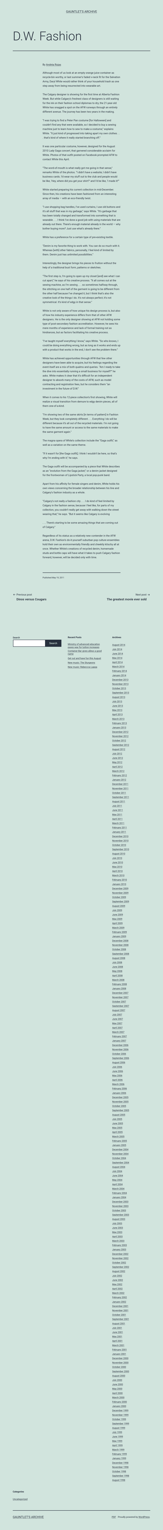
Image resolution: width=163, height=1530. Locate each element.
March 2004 (118, 1188)
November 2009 (120, 892)
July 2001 (117, 1328)
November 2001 (120, 1310)
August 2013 (118, 697)
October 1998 (119, 1471)
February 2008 (119, 984)
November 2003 (120, 1206)
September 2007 (120, 1006)
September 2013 (120, 692)
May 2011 (117, 814)
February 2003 (119, 1245)
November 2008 (120, 945)
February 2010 (119, 879)
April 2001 (117, 1341)
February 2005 (119, 1140)
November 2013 (120, 684)
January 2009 (119, 936)
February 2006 (119, 1088)
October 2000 (119, 1367)
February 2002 (119, 1297)
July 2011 (117, 805)
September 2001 (120, 1319)
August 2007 (118, 1010)
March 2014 (118, 666)
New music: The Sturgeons (81, 662)
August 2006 (118, 1062)
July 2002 (117, 1275)
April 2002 (117, 1288)
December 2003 (120, 1201)
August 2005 (118, 1114)
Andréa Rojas (53, 64)
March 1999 (118, 1449)
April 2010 (117, 871)
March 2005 (118, 1136)
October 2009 (119, 897)
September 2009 (120, 901)
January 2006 (119, 1093)
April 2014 (117, 662)
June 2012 (117, 758)
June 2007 (117, 1019)
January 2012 (119, 779)
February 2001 (119, 1349)
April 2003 (117, 1236)
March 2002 (118, 1293)
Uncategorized (20, 1499)
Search (16, 637)
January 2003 (119, 1249)
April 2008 (117, 975)
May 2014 (117, 658)
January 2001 (119, 1354)
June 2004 (117, 1175)
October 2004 (119, 1158)
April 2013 (117, 714)
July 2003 (117, 1223)
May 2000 (117, 1388)
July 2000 (117, 1380)
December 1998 (120, 1462)
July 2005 (117, 1119)
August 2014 (118, 644)
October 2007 (119, 1001)
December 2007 (120, 992)
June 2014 (117, 653)
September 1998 (120, 1475)
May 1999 (117, 1441)
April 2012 (117, 766)
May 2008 (117, 971)
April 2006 (117, 1080)
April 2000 (117, 1393)
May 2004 (117, 1180)
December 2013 (120, 679)
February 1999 (119, 1454)
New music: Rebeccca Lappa (82, 667)
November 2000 (120, 1362)
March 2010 (118, 875)
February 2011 (119, 827)
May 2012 (117, 762)
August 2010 (118, 853)
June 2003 (117, 1227)
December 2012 (120, 732)
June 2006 (117, 1071)
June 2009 (117, 914)
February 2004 (119, 1193)
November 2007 (120, 997)
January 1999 (119, 1458)
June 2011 (117, 810)
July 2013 (117, 701)
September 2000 (120, 1371)
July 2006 (117, 1067)
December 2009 (120, 888)
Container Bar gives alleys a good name (85, 652)
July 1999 (117, 1432)
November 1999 (120, 1415)
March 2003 (118, 1240)
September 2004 (120, 1162)
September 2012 (120, 745)
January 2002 (119, 1301)
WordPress (144, 1517)
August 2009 (118, 906)
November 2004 (120, 1153)
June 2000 (117, 1384)
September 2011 (120, 797)
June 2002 (117, 1280)
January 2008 (119, 988)
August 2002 (118, 1271)
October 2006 (119, 1053)
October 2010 (119, 845)
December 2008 (120, 940)
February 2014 (119, 671)
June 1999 (117, 1436)
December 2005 (120, 1097)
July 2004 (117, 1171)
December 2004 (120, 1149)
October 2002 (119, 1262)
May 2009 (117, 919)
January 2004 (119, 1197)
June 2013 (117, 705)
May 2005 (117, 1127)
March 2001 (118, 1345)
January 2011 (119, 832)
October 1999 (119, 1419)
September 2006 (120, 1058)
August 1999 (118, 1428)
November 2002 (120, 1258)
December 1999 (120, 1410)
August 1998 (118, 1480)
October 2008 (119, 949)
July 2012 (117, 753)
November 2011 (120, 788)
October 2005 (119, 1106)
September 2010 (120, 849)
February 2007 (119, 1036)
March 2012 (118, 771)
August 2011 (118, 801)
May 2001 (117, 1336)
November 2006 (120, 1049)
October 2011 (119, 792)
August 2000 (118, 1375)
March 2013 (118, 719)
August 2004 (118, 1167)
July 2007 (117, 1014)
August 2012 (118, 749)
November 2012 (120, 736)
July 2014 (117, 649)
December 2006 (120, 1045)
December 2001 (120, 1306)
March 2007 (118, 1032)
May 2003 (117, 1232)
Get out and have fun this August (84, 658)
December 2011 (120, 784)
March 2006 (118, 1084)
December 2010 (120, 836)
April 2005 (117, 1132)
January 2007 (119, 1040)
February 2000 (119, 1401)
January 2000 (119, 1406)
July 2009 (117, 910)
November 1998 (120, 1467)
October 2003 (119, 1210)
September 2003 (120, 1214)
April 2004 (117, 1184)
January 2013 (119, 727)
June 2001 (117, 1332)
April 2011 (117, 819)
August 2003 (118, 1219)
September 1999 (120, 1423)
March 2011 (118, 823)
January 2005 (119, 1145)
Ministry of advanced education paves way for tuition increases (84, 645)
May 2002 (117, 1284)
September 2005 (120, 1110)
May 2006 (117, 1075)
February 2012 (119, 775)
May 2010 (117, 866)
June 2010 (117, 862)
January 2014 (119, 675)
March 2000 (118, 1397)
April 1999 (117, 1445)
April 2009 (117, 923)
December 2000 (120, 1358)
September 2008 (120, 953)
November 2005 (120, 1101)
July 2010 (117, 858)
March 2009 (118, 927)
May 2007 (117, 1023)
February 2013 (119, 723)
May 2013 (117, 710)
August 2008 (118, 958)
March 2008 (118, 980)
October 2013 (119, 688)
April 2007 (117, 1027)
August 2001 (118, 1323)
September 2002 (120, 1267)
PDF (114, 1517)
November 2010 (120, 840)
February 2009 (119, 932)
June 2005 (117, 1123)
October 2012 (119, 740)
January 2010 (119, 884)
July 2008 (117, 962)
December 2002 (120, 1254)
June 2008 (117, 966)
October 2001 (119, 1314)
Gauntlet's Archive (81, 11)
